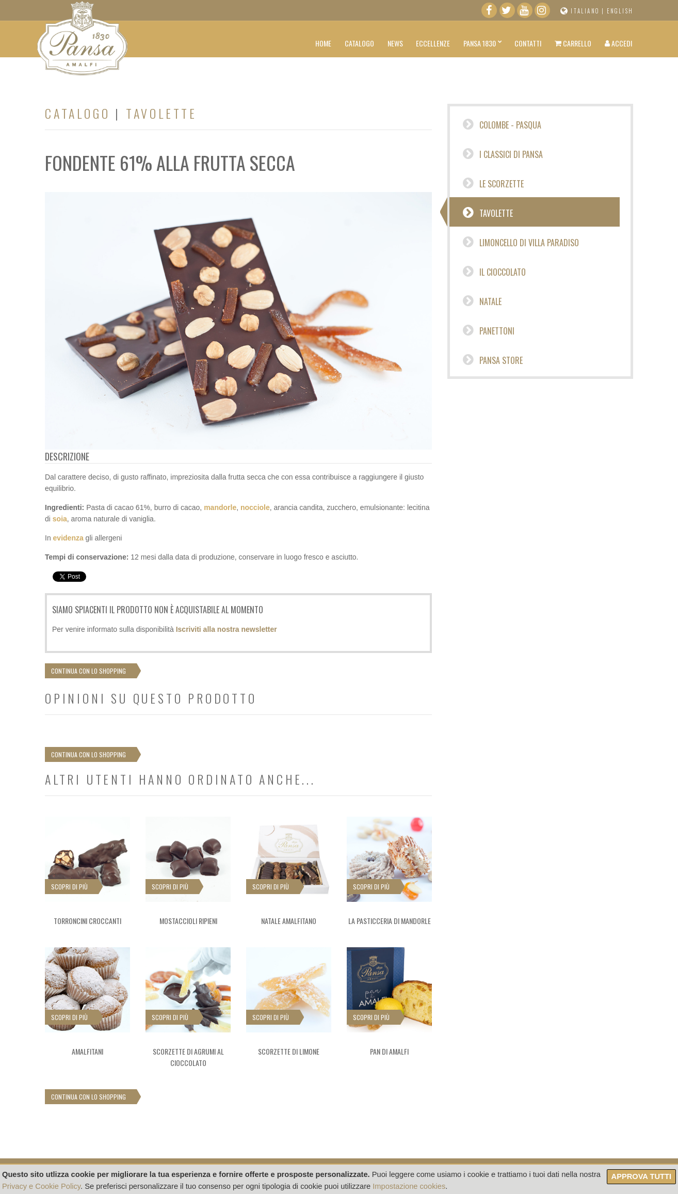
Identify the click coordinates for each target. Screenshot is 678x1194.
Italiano (585, 11)
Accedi (618, 43)
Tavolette (488, 212)
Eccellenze (433, 43)
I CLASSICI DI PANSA (503, 154)
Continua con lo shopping (88, 670)
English (620, 11)
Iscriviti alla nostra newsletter (226, 629)
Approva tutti (641, 1176)
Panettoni (488, 330)
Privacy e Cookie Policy (41, 1186)
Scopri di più (69, 886)
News (395, 43)
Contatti (527, 43)
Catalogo (359, 43)
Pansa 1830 (479, 43)
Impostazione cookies (409, 1186)
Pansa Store (493, 360)
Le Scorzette (493, 183)
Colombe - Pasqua (502, 124)
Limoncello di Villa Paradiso (521, 242)
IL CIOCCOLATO (494, 271)
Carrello (573, 43)
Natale (482, 301)
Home (323, 43)
